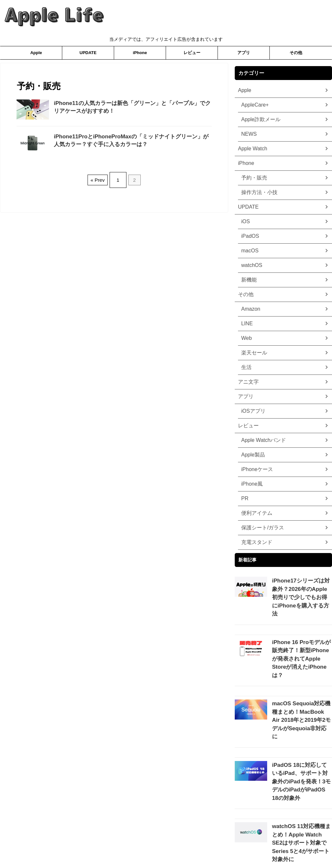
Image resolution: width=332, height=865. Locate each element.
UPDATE (87, 52)
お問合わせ (201, 844)
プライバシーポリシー (140, 844)
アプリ (243, 52)
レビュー (192, 52)
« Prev (99, 177)
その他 (296, 52)
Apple (36, 52)
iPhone (140, 52)
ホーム (176, 844)
